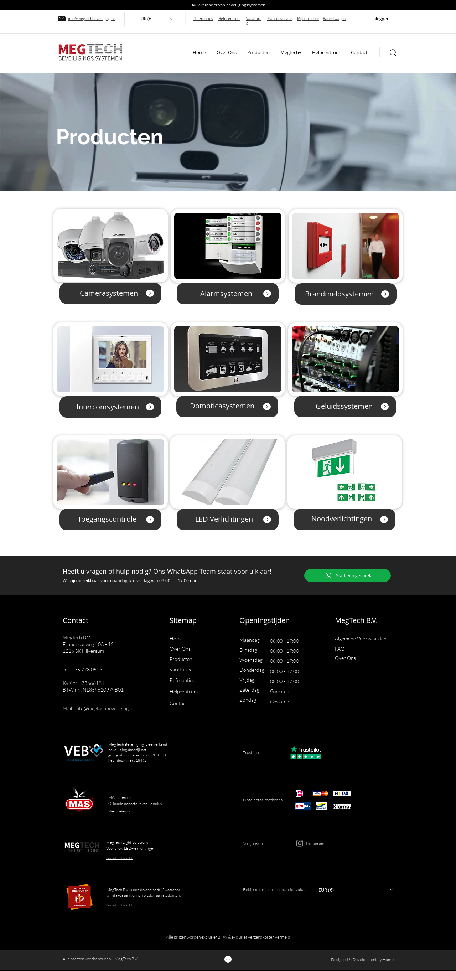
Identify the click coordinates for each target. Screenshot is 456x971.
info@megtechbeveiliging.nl (104, 708)
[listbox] (156, 18)
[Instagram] (299, 843)
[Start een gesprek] (347, 575)
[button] (156, 18)
